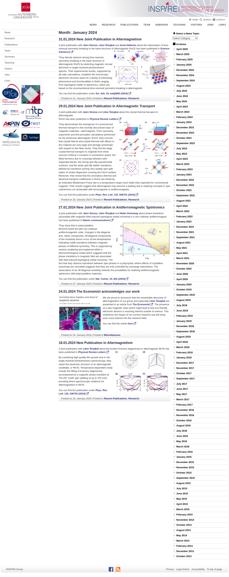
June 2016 (182, 436)
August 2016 (183, 425)
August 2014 (183, 530)
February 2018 (184, 352)
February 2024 (184, 117)
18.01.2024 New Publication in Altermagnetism (96, 343)
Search (207, 20)
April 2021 (182, 253)
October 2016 (184, 420)
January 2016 (184, 456)
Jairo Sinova (90, 45)
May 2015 (181, 498)
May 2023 (181, 153)
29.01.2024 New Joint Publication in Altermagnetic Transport (107, 106)
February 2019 (184, 315)
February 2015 (184, 514)
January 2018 (184, 357)
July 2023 (181, 148)
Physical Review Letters (92, 352)
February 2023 (184, 169)
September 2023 (185, 143)
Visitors (196, 24)
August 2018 (183, 336)
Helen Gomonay (129, 213)
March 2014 (183, 540)
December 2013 (185, 551)
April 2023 (182, 158)
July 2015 (181, 488)
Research (108, 24)
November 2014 (185, 519)
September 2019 (185, 294)
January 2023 (184, 174)
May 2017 (181, 394)
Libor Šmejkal (106, 45)
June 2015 (182, 493)
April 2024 (182, 106)
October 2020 (184, 268)
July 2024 (181, 90)
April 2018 (182, 342)
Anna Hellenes (128, 45)
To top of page (214, 569)
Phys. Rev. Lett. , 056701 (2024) (115, 194)
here (130, 323)
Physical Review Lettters (104, 119)
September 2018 (185, 331)
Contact (220, 20)
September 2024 (185, 80)
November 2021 (185, 232)
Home (195, 20)
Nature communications (96, 220)
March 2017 (183, 399)
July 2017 (181, 383)
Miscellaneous (112, 335)
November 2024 (185, 75)
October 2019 (184, 289)
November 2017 (185, 368)
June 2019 (182, 310)
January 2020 (184, 284)
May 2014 (181, 535)
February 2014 (184, 546)
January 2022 (184, 221)
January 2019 (184, 321)
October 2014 (184, 524)
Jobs (210, 24)
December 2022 (185, 179)
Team (146, 24)
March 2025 (183, 54)
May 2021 (181, 247)
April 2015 (182, 504)
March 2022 (183, 211)
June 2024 (182, 96)
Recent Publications (115, 98)
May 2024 (181, 101)
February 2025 (184, 59)
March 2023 (183, 164)
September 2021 (185, 237)
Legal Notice (182, 569)
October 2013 (184, 556)
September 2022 (185, 195)
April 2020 (182, 279)
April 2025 (182, 49)
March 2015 (183, 509)
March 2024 (183, 111)
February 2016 (184, 451)
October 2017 (184, 373)
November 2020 (185, 263)
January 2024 (184, 122)
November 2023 (185, 132)
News (93, 24)
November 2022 (185, 185)
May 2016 (181, 441)
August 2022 (183, 200)
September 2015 (185, 478)
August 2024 (183, 85)
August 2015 (183, 483)
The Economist (141, 304)
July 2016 (181, 430)
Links (222, 24)
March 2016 (183, 446)
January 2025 (184, 64)
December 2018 (185, 326)
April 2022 (182, 206)
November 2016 (185, 415)
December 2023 (185, 127)
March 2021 (183, 258)
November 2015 (185, 467)
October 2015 (184, 472)
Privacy (170, 569)
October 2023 (184, 138)
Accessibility (198, 569)
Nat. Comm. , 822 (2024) (110, 278)
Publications (129, 24)
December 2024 (185, 70)
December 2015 (185, 462)
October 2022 (184, 190)
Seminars (161, 24)
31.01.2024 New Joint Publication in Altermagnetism (100, 39)
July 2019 (181, 305)
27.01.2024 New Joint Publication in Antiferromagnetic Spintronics (112, 207)
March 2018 (183, 347)
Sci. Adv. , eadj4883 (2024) (112, 93)
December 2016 (185, 410)
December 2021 (185, 226)
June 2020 (182, 274)
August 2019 (183, 300)
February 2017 (184, 404)
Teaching (179, 24)
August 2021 (183, 242)
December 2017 (185, 362)
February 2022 (184, 216)
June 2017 (182, 388)
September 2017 (185, 378)
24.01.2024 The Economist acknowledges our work (99, 291)
